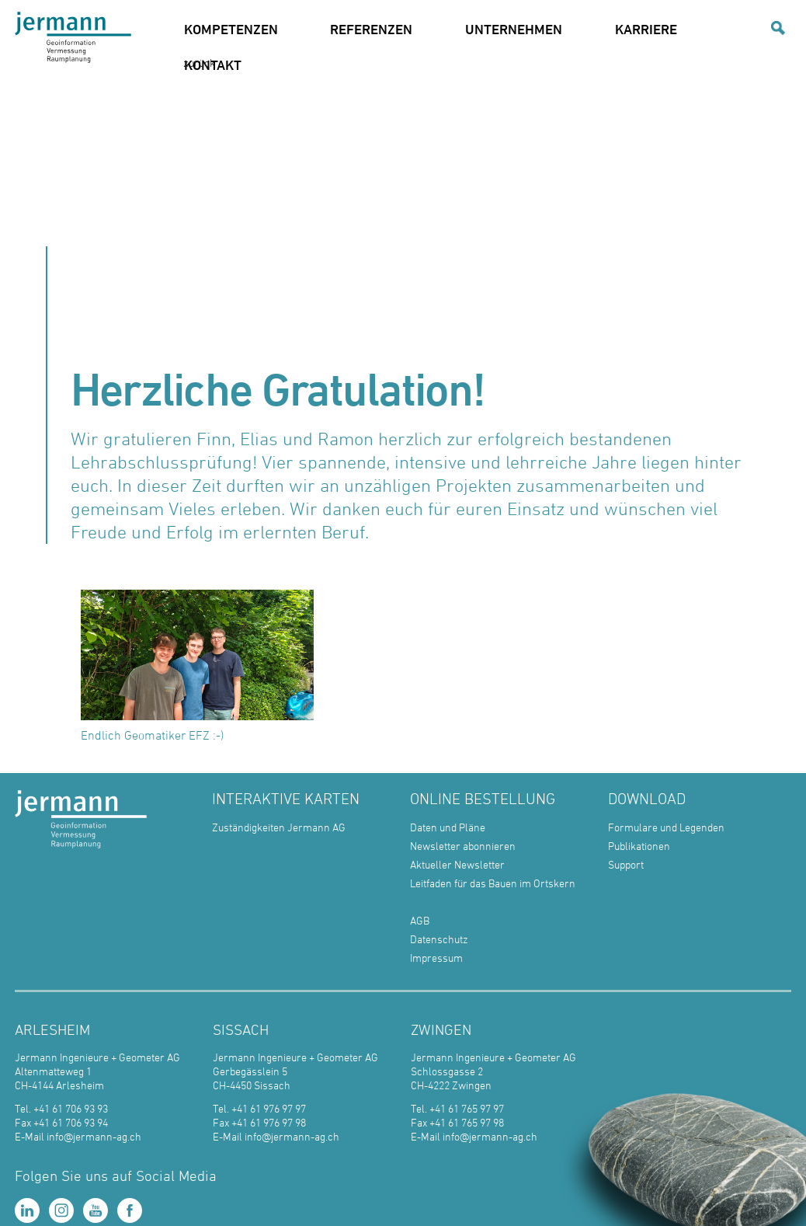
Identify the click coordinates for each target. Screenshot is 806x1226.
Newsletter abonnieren (463, 845)
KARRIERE (646, 29)
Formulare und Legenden (666, 827)
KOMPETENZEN (231, 29)
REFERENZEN (371, 29)
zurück (199, 62)
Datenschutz (439, 939)
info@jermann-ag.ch (94, 1136)
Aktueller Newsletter (457, 864)
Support (626, 864)
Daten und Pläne (447, 827)
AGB (419, 920)
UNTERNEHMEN (513, 29)
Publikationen (639, 845)
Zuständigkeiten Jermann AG (279, 827)
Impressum (436, 957)
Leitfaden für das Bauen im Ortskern (492, 883)
